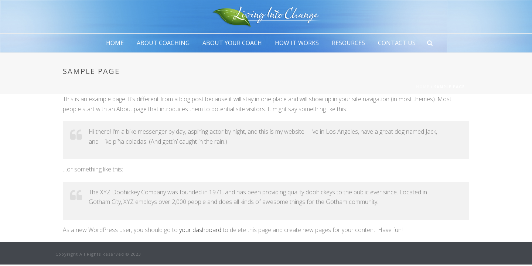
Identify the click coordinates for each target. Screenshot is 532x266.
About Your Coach (232, 43)
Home (115, 43)
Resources (348, 43)
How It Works (297, 43)
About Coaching (163, 43)
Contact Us (397, 43)
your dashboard (200, 230)
